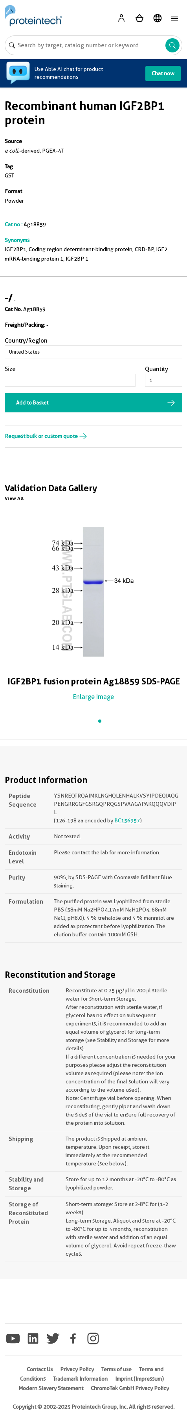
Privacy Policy (77, 1369)
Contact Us (40, 1369)
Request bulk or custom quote (46, 436)
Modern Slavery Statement (50, 1388)
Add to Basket (32, 402)
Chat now (163, 73)
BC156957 (127, 820)
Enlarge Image (93, 697)
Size (10, 369)
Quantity (156, 369)
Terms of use (116, 1369)
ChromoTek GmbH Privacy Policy (130, 1388)
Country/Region (26, 340)
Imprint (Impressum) (139, 1379)
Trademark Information (80, 1379)
